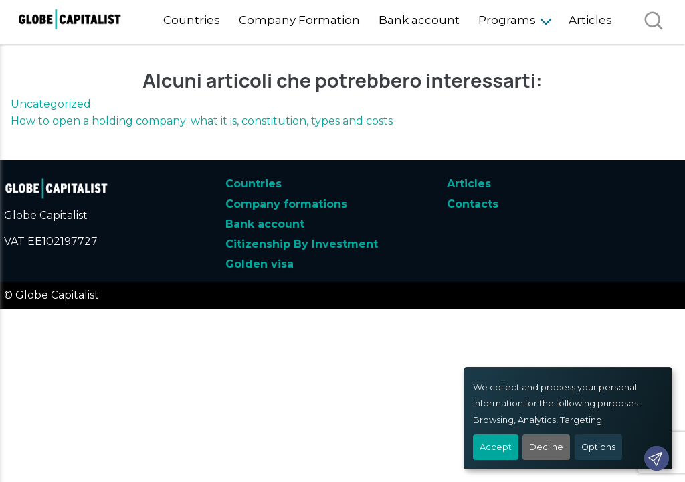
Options (598, 447)
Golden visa (259, 264)
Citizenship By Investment (301, 244)
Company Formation (299, 20)
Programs (507, 20)
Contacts (472, 203)
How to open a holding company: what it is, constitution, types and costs (202, 120)
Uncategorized (51, 104)
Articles (590, 20)
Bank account (419, 20)
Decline (546, 447)
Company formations (286, 203)
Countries (191, 20)
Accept (496, 447)
